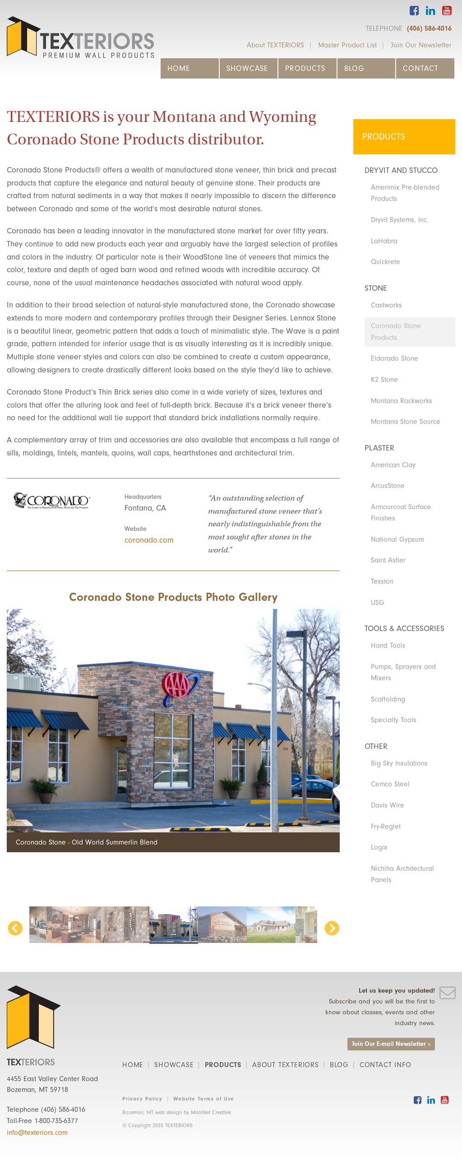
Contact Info (385, 1065)
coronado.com (149, 540)
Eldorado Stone (394, 358)
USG (377, 603)
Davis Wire (387, 805)
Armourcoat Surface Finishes (401, 513)
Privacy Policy (142, 1099)
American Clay (393, 465)
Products (305, 68)
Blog (354, 68)
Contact (421, 68)
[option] (173, 730)
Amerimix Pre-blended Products (405, 193)
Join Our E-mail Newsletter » (391, 1044)
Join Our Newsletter (421, 45)
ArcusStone (388, 486)
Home (178, 68)
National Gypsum (397, 539)
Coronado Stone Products (396, 332)
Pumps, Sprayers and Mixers (403, 673)
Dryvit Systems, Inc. (400, 220)
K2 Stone (384, 380)
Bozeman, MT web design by (176, 1112)
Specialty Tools (393, 720)
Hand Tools (388, 645)
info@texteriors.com (37, 1132)
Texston (382, 581)
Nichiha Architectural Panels (402, 874)
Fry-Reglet (386, 826)
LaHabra (384, 241)
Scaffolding (388, 699)
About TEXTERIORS (275, 45)
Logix (379, 847)
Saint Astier (388, 560)
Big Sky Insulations (399, 763)
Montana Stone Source (405, 422)
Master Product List (347, 45)
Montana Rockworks (401, 401)
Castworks (386, 305)
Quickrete (385, 262)
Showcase (247, 68)
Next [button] (331, 929)
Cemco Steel (390, 784)
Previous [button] (15, 929)
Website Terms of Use (203, 1099)
